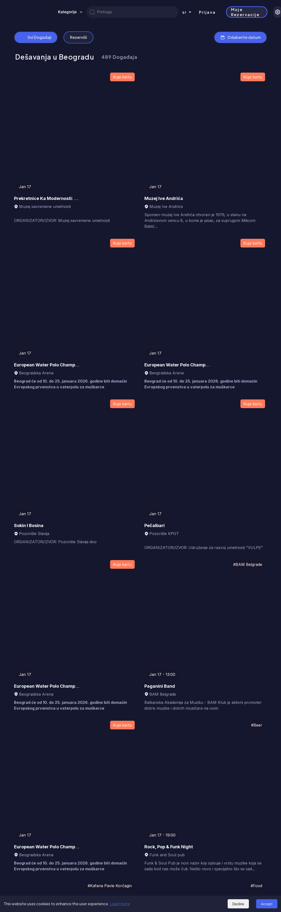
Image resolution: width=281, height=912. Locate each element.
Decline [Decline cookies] (238, 904)
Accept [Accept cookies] (267, 904)
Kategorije (70, 12)
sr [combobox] (184, 12)
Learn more (120, 903)
